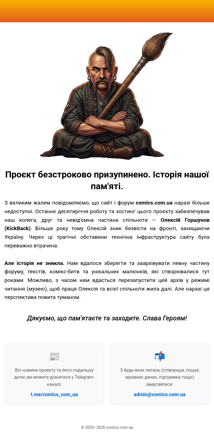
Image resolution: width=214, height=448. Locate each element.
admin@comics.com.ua (160, 394)
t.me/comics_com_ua (54, 394)
